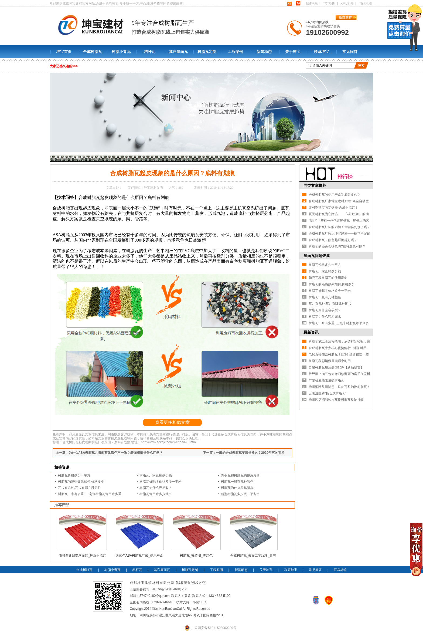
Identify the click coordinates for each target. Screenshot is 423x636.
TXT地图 (329, 3)
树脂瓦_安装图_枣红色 (196, 555)
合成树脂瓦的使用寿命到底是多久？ (334, 195)
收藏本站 (311, 3)
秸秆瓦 (149, 52)
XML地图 (347, 3)
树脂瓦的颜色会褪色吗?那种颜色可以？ (337, 246)
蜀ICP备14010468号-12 (169, 589)
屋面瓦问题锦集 (316, 255)
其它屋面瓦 (178, 52)
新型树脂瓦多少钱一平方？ (240, 494)
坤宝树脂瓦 (77, 158)
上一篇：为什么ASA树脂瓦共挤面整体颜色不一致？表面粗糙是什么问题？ (109, 453)
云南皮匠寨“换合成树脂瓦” (327, 393)
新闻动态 (264, 52)
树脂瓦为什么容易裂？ (155, 488)
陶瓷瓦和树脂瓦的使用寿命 (240, 475)
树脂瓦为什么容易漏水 (237, 488)
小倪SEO (199, 602)
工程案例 (235, 52)
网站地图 (365, 3)
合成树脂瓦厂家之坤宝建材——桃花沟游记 (339, 233)
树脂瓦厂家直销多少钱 (155, 475)
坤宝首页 (63, 52)
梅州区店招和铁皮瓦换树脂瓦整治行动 (336, 400)
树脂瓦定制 (206, 52)
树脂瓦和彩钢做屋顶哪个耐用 (330, 361)
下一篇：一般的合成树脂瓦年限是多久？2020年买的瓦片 (244, 453)
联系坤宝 (321, 52)
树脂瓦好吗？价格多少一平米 (160, 481)
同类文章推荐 (314, 185)
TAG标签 (340, 570)
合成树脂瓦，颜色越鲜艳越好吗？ (333, 240)
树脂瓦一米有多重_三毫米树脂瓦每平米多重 (89, 494)
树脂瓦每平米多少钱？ (155, 494)
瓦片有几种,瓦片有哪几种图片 (79, 488)
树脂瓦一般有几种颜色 (237, 481)
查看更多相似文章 (172, 422)
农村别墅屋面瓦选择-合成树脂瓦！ (333, 207)
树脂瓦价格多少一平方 (74, 475)
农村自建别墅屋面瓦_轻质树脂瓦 (82, 555)
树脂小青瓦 (121, 52)
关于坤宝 (292, 52)
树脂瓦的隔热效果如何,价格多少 (81, 481)
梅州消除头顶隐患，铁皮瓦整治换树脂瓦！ (339, 387)
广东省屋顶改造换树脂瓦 (326, 380)
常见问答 (349, 52)
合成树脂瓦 (92, 52)
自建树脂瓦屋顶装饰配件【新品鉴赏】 (336, 367)
